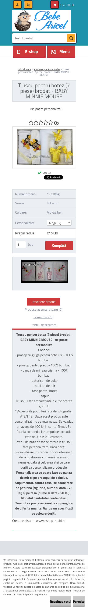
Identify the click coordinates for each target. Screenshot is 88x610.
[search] (71, 38)
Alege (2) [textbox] (55, 222)
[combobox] (59, 223)
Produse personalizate (47, 69)
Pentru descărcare (43, 324)
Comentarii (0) (43, 317)
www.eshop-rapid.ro (51, 520)
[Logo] (41, 21)
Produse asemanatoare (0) (43, 309)
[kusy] (20, 244)
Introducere (24, 69)
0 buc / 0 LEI (67, 5)
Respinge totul (60, 601)
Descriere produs (43, 301)
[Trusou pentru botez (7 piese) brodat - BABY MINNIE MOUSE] (44, 128)
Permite (79, 601)
